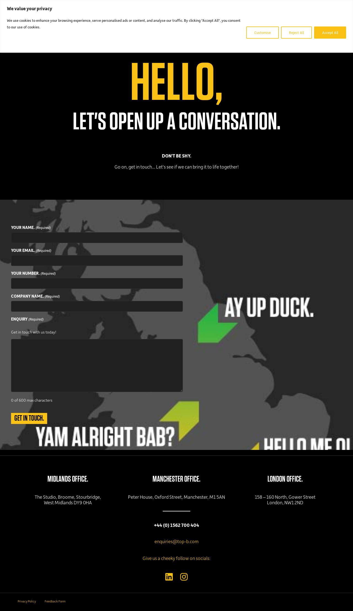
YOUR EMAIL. (31, 250)
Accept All (330, 32)
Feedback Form (55, 601)
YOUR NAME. (31, 227)
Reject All (296, 32)
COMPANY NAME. (35, 296)
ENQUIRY (27, 319)
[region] (176, 26)
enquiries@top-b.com (176, 541)
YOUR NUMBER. (33, 273)
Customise (262, 32)
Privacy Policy (27, 601)
